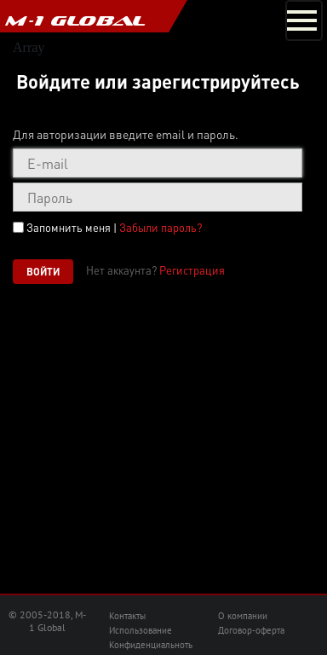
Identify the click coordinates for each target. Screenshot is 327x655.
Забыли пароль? (160, 227)
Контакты (127, 616)
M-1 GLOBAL (75, 20)
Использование (140, 630)
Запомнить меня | (114, 228)
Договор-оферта (251, 630)
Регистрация (192, 270)
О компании (242, 616)
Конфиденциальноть (150, 645)
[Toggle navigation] (304, 20)
